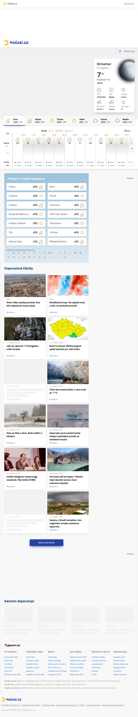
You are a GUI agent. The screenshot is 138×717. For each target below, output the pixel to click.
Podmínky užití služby (31, 705)
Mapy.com (21, 681)
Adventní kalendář (47, 681)
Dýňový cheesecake (120, 664)
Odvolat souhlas (94, 705)
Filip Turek (8, 671)
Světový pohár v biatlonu (57, 664)
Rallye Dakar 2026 (76, 675)
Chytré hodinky (96, 688)
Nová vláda (8, 661)
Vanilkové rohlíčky (98, 657)
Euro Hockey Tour (54, 668)
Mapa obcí (30, 671)
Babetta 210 (81, 684)
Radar (82, 705)
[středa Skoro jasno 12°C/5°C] (36, 120)
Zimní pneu (66, 688)
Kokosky (95, 671)
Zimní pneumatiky (76, 668)
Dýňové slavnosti (119, 675)
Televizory (86, 688)
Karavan (47, 684)
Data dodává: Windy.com (67, 705)
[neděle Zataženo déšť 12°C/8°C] (124, 120)
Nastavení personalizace (113, 705)
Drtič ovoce (66, 684)
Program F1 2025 (54, 675)
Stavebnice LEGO (40, 688)
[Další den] (132, 148)
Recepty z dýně (119, 657)
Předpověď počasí (32, 681)
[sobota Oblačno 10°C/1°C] (102, 120)
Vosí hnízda (96, 668)
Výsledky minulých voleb (35, 675)
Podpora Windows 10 (63, 681)
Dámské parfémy (54, 688)
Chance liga (52, 657)
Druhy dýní (117, 671)
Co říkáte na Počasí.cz (10, 705)
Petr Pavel (8, 664)
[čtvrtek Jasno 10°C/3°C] (58, 120)
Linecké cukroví (97, 664)
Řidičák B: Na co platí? (78, 661)
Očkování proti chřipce (101, 681)
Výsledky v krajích (32, 668)
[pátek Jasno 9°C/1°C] (80, 120)
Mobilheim (39, 684)
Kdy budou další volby (12, 675)
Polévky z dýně (119, 661)
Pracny (94, 675)
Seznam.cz (129, 4)
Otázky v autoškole (77, 664)
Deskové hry (76, 688)
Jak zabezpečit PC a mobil (82, 681)
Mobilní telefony (27, 688)
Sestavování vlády (11, 657)
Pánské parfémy (109, 688)
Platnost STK (75, 671)
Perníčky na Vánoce (99, 661)
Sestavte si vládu (32, 661)
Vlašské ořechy (20, 684)
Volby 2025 (30, 657)
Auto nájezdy (56, 684)
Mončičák (30, 684)
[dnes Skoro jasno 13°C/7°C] (14, 120)
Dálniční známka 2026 (78, 657)
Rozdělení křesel (32, 664)
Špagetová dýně (119, 668)
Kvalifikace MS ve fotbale (57, 671)
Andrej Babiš (9, 668)
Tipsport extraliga (54, 661)
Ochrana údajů (48, 705)
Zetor (74, 684)
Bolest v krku (115, 681)
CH (49, 252)
